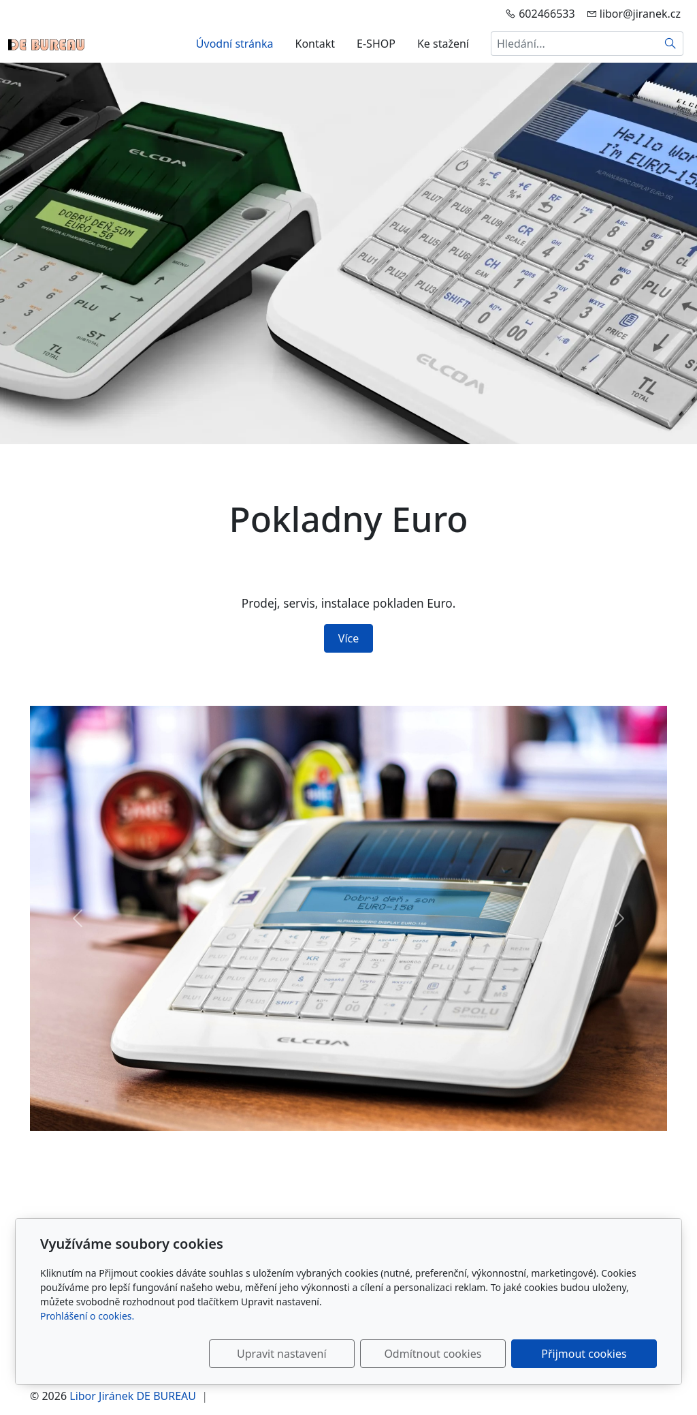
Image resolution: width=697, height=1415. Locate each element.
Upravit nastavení (318, 1353)
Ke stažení (443, 43)
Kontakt (315, 43)
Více (348, 638)
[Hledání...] (574, 43)
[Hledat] (670, 43)
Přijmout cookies (591, 1353)
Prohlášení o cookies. (87, 1315)
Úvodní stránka (235, 43)
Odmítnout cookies (455, 1353)
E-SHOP (376, 43)
